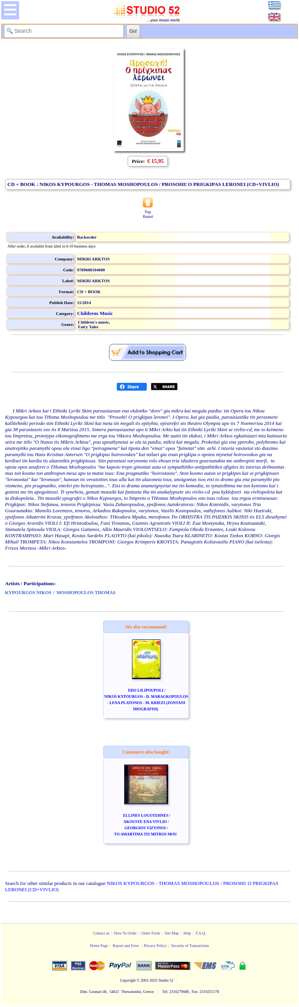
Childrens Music (95, 313)
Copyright (128, 980)
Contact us (101, 933)
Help (187, 933)
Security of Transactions (190, 945)
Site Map (172, 933)
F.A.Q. (201, 933)
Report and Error (126, 945)
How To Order (125, 933)
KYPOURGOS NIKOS (28, 592)
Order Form (150, 933)
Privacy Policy (155, 945)
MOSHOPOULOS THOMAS (85, 592)
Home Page (99, 945)
